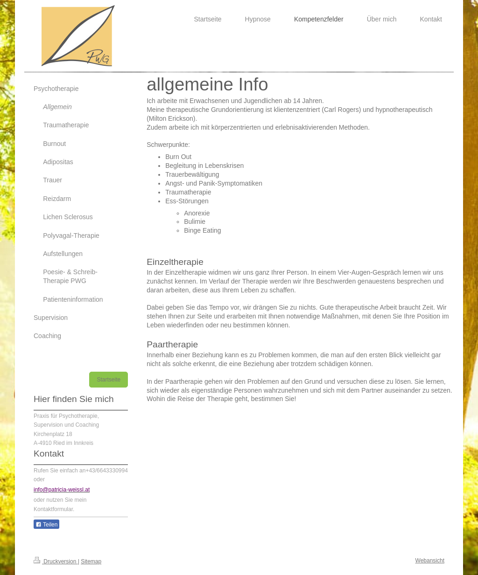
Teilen (46, 524)
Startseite (108, 379)
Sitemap (91, 561)
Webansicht (429, 560)
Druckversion (56, 561)
